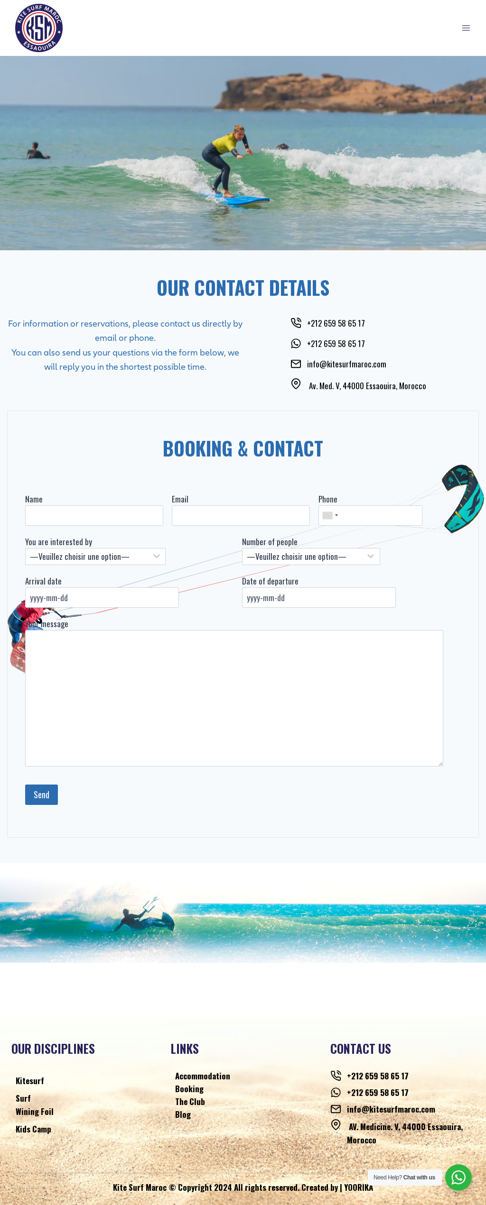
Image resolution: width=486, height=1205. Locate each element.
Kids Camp (33, 1129)
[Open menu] (466, 27)
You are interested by (63, 542)
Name (39, 499)
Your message (52, 624)
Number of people (270, 542)
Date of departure (270, 581)
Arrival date (48, 581)
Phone (326, 499)
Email (182, 499)
